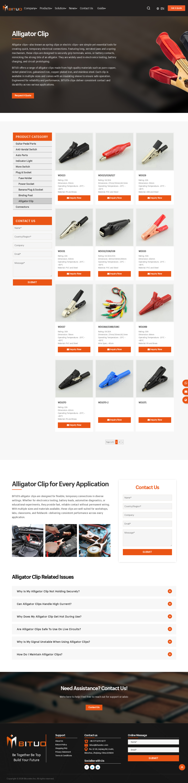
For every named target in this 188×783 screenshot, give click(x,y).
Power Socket (26, 183)
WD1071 (142, 402)
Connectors (22, 206)
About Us (59, 741)
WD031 (61, 251)
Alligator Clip (26, 201)
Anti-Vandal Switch (26, 149)
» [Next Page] (122, 442)
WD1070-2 (103, 402)
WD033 (142, 251)
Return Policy (61, 744)
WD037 (61, 326)
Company (37, 8)
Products (52, 8)
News (80, 8)
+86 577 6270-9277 (97, 741)
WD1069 (143, 326)
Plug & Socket (23, 172)
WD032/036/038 (106, 251)
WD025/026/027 (106, 175)
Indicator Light (24, 161)
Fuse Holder (25, 178)
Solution (67, 8)
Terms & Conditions (63, 755)
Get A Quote (176, 8)
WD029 (142, 175)
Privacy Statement (63, 751)
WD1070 (62, 402)
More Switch (23, 166)
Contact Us (94, 8)
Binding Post (26, 195)
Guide (108, 8)
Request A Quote (23, 95)
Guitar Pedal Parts (26, 143)
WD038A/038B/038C (108, 326)
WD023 (61, 175)
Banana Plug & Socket (31, 189)
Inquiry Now (74, 197)
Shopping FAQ (61, 748)
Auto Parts (22, 155)
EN (162, 8)
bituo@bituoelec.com (98, 745)
